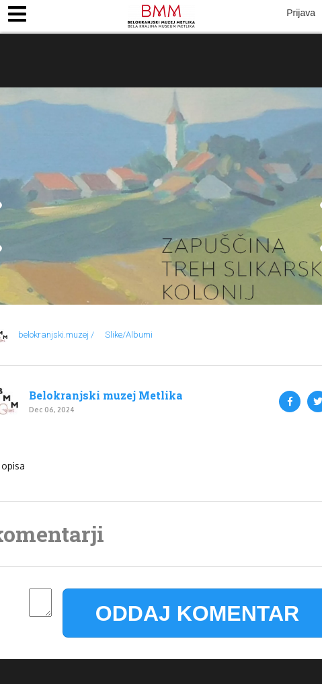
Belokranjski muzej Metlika (106, 395)
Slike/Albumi (129, 335)
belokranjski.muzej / (56, 335)
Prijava (300, 12)
